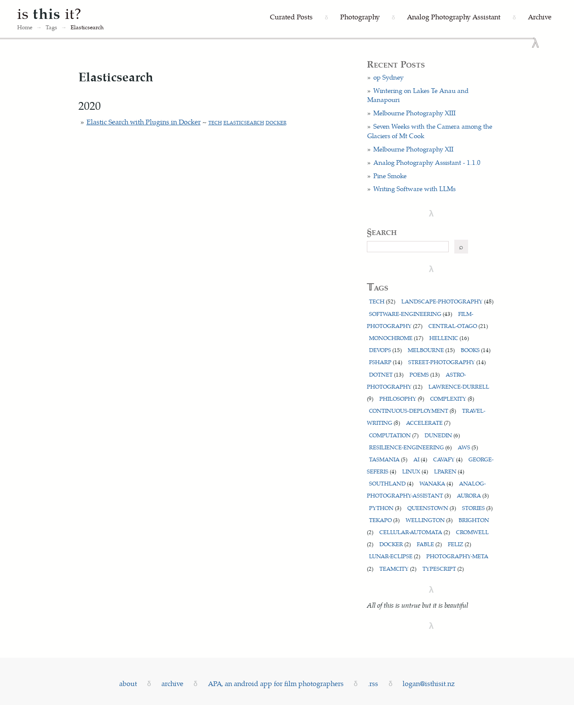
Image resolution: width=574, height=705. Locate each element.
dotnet (386, 374)
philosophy (401, 398)
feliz (459, 544)
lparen (449, 471)
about (128, 683)
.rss (373, 683)
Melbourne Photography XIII (414, 112)
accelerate (428, 422)
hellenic (449, 338)
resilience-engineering (410, 447)
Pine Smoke (389, 175)
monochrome (396, 338)
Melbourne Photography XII (413, 149)
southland (391, 483)
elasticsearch (243, 122)
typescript (443, 568)
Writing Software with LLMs (414, 188)
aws (468, 447)
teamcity (397, 568)
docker (276, 122)
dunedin (442, 435)
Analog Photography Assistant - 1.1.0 (427, 162)
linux (415, 471)
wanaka (436, 483)
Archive (540, 17)
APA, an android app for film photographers (276, 683)
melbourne (431, 350)
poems (425, 374)
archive (172, 683)
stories (477, 508)
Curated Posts (291, 17)
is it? (49, 13)
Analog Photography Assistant (453, 17)
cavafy (447, 459)
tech (215, 122)
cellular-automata (414, 532)
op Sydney (388, 77)
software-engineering (410, 313)
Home (24, 27)
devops (385, 350)
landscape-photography (447, 301)
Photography (360, 17)
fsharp (385, 362)
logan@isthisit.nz (429, 683)
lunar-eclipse (394, 556)
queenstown (431, 508)
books (475, 350)
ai (420, 459)
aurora (473, 495)
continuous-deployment (412, 410)
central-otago (458, 326)
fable (429, 544)
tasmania (388, 459)
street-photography (447, 362)
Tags (51, 27)
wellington (429, 520)
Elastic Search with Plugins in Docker (144, 122)
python (385, 508)
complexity (452, 398)
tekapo (384, 520)
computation (394, 435)
